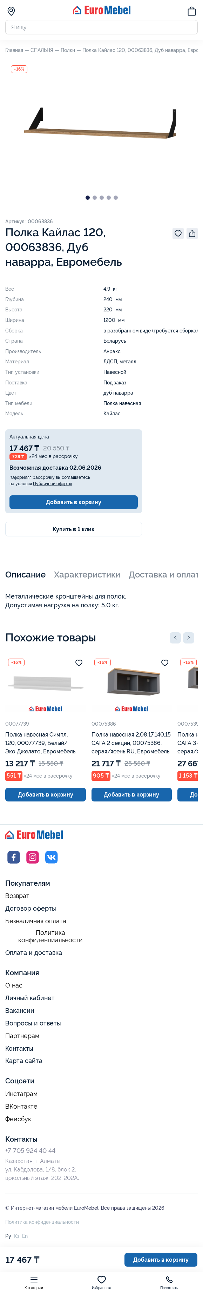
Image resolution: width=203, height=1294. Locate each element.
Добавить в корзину (73, 502)
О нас (13, 985)
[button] (175, 637)
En (25, 1236)
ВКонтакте (21, 1106)
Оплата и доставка (33, 952)
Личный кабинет (30, 998)
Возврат (17, 895)
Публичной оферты (52, 483)
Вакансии (19, 1010)
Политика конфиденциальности (50, 936)
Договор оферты (30, 908)
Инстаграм (21, 1093)
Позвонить (169, 1282)
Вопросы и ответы (33, 1023)
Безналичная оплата (35, 921)
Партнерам (22, 1035)
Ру (8, 1236)
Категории (34, 1282)
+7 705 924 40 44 (30, 1150)
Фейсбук (18, 1119)
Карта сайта (23, 1060)
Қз (16, 1236)
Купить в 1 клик (74, 529)
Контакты (19, 1048)
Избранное (101, 1282)
